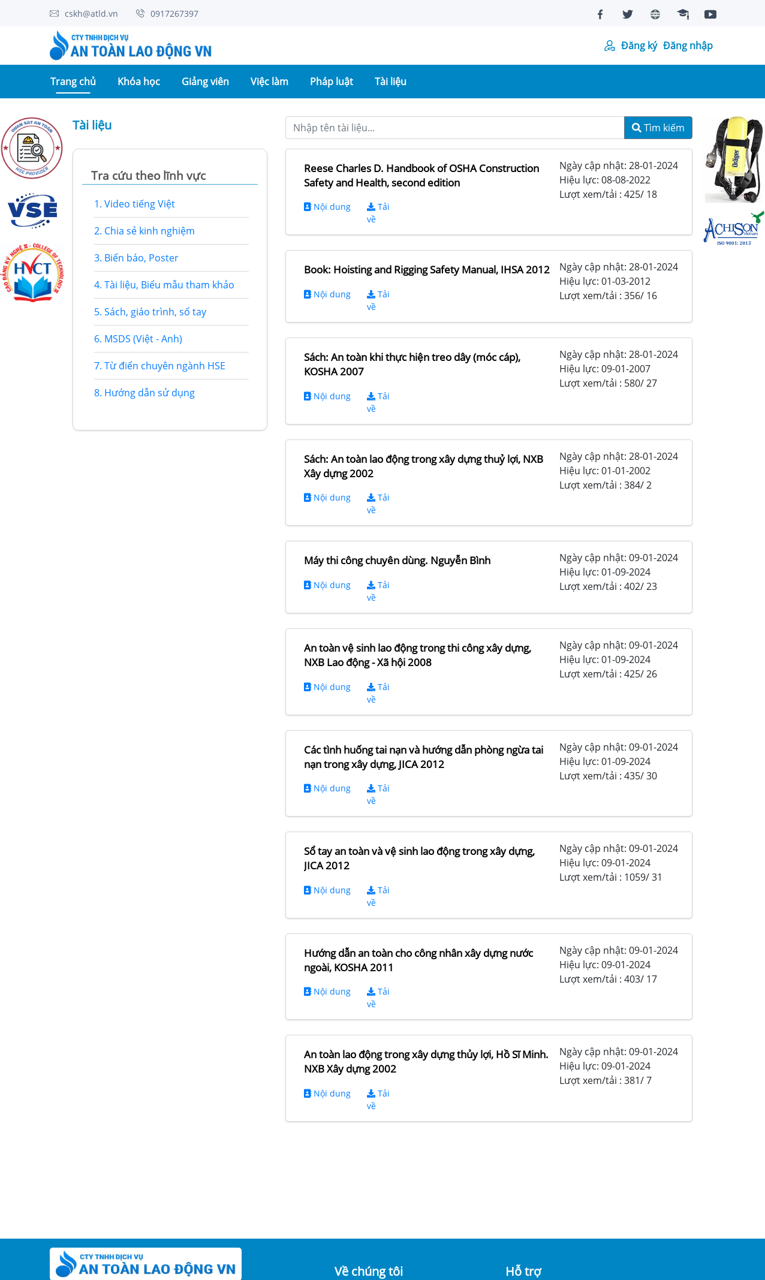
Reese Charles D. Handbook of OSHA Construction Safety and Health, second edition (421, 175)
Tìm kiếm (658, 127)
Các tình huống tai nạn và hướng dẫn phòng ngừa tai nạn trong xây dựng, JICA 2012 (423, 757)
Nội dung (327, 206)
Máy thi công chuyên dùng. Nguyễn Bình (397, 560)
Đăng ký (639, 45)
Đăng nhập (688, 45)
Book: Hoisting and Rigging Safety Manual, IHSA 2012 (427, 269)
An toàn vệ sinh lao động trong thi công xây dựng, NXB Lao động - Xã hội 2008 (417, 655)
